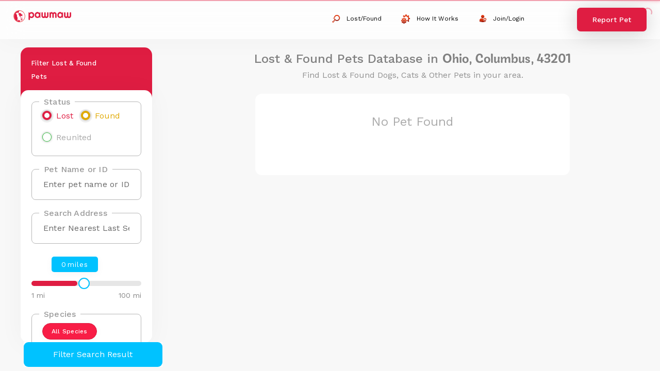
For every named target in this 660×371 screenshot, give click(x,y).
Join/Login (502, 18)
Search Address (75, 213)
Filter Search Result (93, 354)
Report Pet (611, 19)
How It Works (429, 18)
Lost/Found (356, 19)
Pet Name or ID (76, 169)
